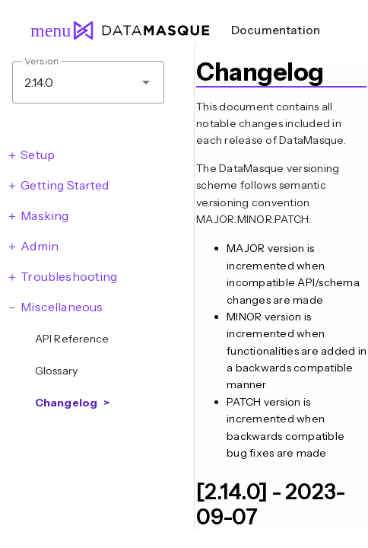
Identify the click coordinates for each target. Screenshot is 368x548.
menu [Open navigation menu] (44, 30)
